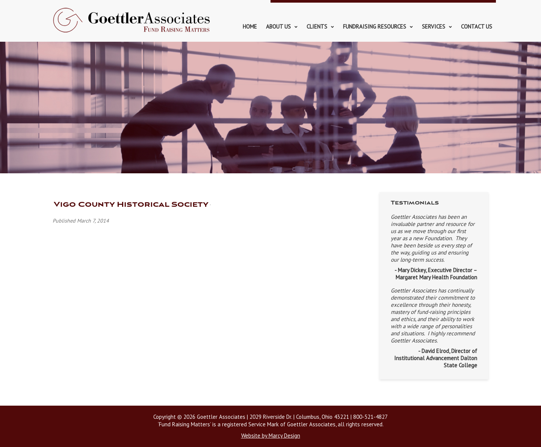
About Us (278, 26)
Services (433, 26)
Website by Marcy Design (270, 435)
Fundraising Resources (374, 26)
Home (250, 26)
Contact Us (476, 26)
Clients (317, 26)
